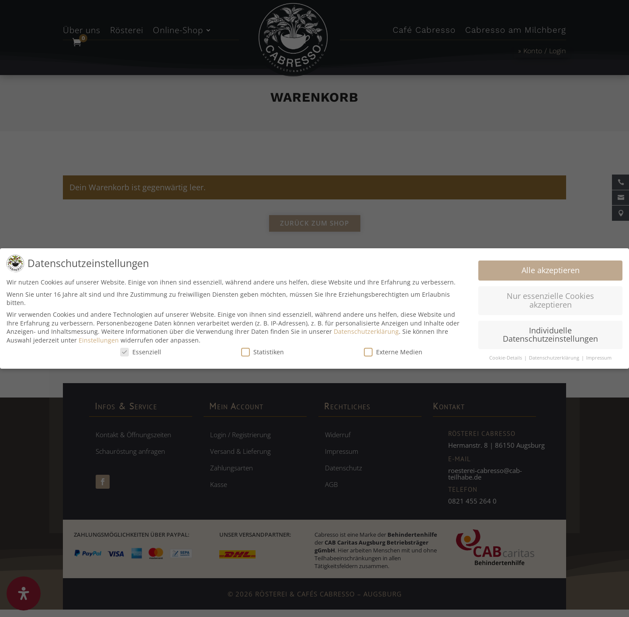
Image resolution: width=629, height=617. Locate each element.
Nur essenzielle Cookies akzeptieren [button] (550, 300)
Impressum (599, 358)
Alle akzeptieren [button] (551, 270)
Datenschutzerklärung (366, 331)
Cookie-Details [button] (506, 358)
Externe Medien (393, 352)
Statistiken (262, 352)
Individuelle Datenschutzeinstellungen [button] (550, 334)
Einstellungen (99, 340)
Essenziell (140, 352)
